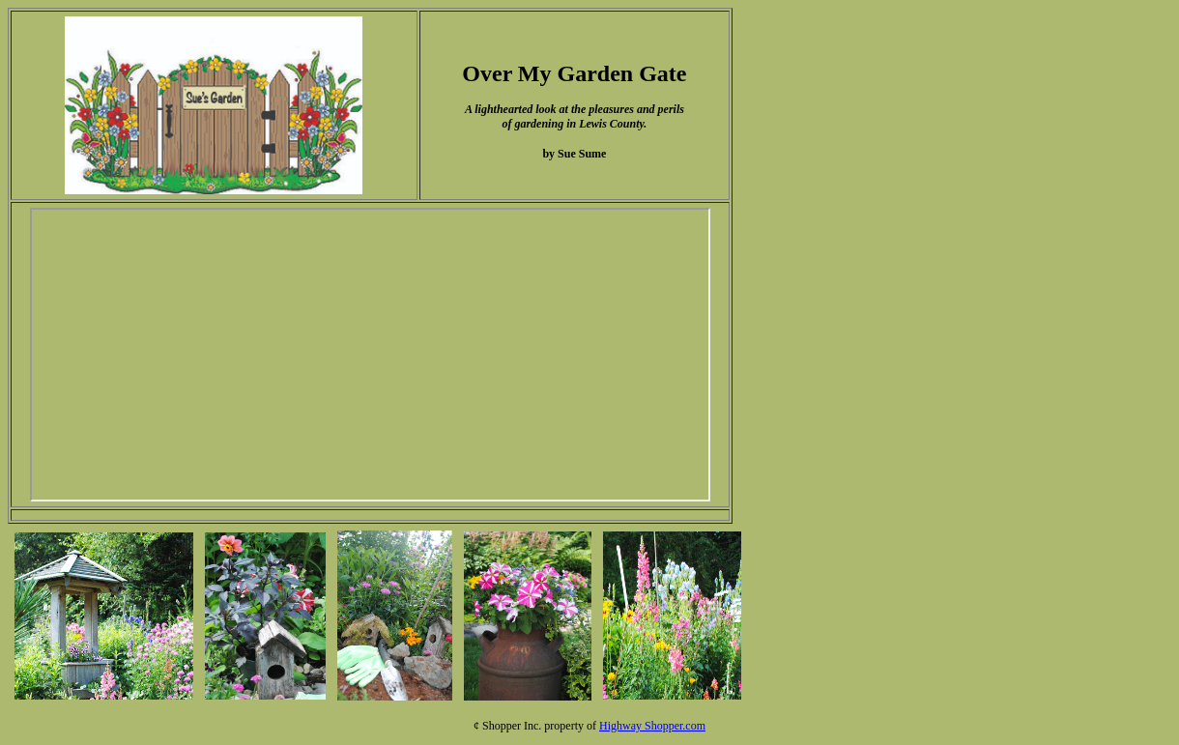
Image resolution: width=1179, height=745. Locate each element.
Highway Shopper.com (652, 725)
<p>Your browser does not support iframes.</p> (370, 354)
